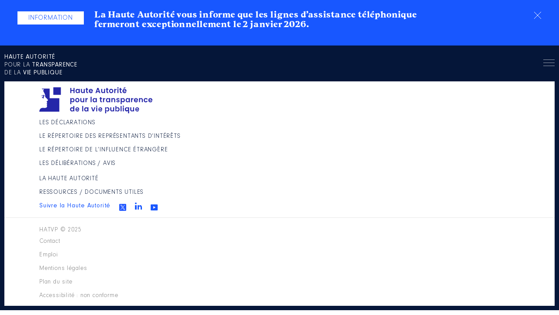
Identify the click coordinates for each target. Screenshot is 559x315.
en (471, 78)
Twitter (421, 168)
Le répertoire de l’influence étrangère (253, 179)
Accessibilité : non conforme (419, 235)
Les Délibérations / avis (246, 203)
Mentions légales (272, 235)
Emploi (217, 235)
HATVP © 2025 (62, 235)
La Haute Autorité (361, 127)
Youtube (452, 168)
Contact (176, 235)
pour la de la (58, 79)
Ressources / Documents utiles (386, 147)
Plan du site (336, 235)
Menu (536, 79)
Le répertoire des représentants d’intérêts (248, 151)
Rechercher (507, 78)
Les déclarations (235, 127)
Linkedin (437, 167)
